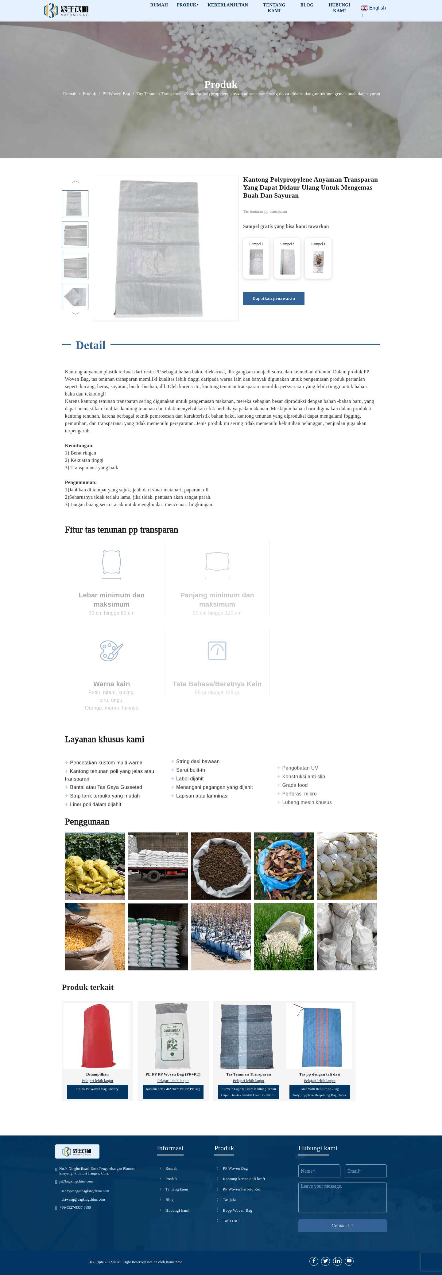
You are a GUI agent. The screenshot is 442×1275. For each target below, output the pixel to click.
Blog (307, 4)
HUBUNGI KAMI (340, 7)
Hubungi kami (177, 1210)
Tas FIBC (231, 1220)
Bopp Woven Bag (237, 1210)
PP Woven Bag (116, 94)
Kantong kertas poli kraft (244, 1178)
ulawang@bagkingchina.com (83, 1199)
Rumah (69, 94)
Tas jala (229, 1199)
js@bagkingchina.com (76, 1181)
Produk (188, 4)
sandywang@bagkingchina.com (85, 1191)
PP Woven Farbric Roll (242, 1189)
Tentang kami (274, 7)
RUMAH (159, 4)
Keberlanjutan (227, 4)
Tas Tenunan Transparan (159, 94)
